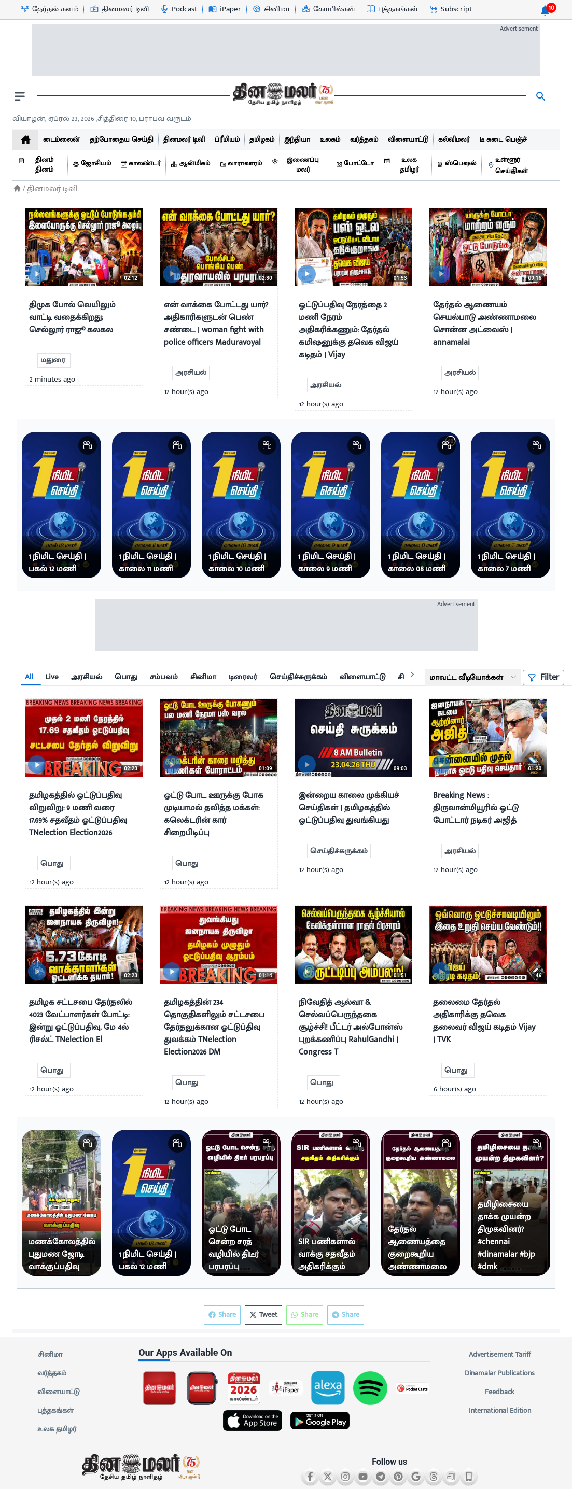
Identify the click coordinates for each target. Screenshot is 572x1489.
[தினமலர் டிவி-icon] (119, 9)
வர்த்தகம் (52, 1373)
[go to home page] (282, 96)
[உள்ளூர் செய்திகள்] (521, 165)
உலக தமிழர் (56, 1429)
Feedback (500, 1392)
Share (346, 1315)
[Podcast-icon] (178, 9)
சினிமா (49, 1354)
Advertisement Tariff (500, 1354)
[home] (25, 140)
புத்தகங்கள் (55, 1410)
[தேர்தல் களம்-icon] (49, 9)
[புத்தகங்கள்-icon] (392, 9)
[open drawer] (19, 96)
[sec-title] (286, 1352)
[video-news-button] (37, 274)
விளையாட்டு (58, 1392)
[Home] (17, 188)
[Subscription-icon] (455, 9)
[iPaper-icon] (224, 9)
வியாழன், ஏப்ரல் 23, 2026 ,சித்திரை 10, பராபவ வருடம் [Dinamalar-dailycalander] (101, 118)
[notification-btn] (545, 10)
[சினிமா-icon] (271, 9)
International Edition (500, 1410)
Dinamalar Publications (500, 1373)
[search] (541, 96)
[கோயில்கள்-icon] (328, 9)
